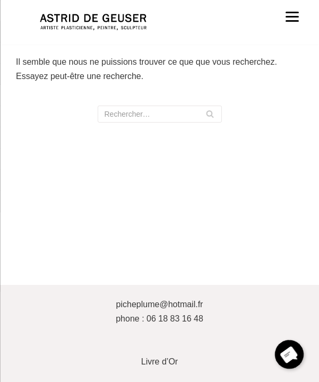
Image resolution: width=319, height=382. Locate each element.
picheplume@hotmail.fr (159, 304)
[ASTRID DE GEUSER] (93, 22)
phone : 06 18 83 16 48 (159, 318)
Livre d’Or (159, 361)
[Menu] (292, 16)
